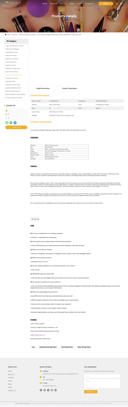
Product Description (69, 88)
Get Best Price (94, 78)
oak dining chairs (67, 347)
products (63, 4)
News (10, 384)
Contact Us (11, 391)
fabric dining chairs (84, 347)
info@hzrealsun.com (39, 335)
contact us (89, 4)
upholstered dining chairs (48, 347)
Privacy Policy (19, 403)
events (79, 4)
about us (53, 4)
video (72, 4)
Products (14, 34)
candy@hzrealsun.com (49, 385)
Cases (10, 387)
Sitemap (27, 403)
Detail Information (43, 88)
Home (45, 4)
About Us (11, 374)
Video (10, 381)
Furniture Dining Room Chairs (27, 34)
